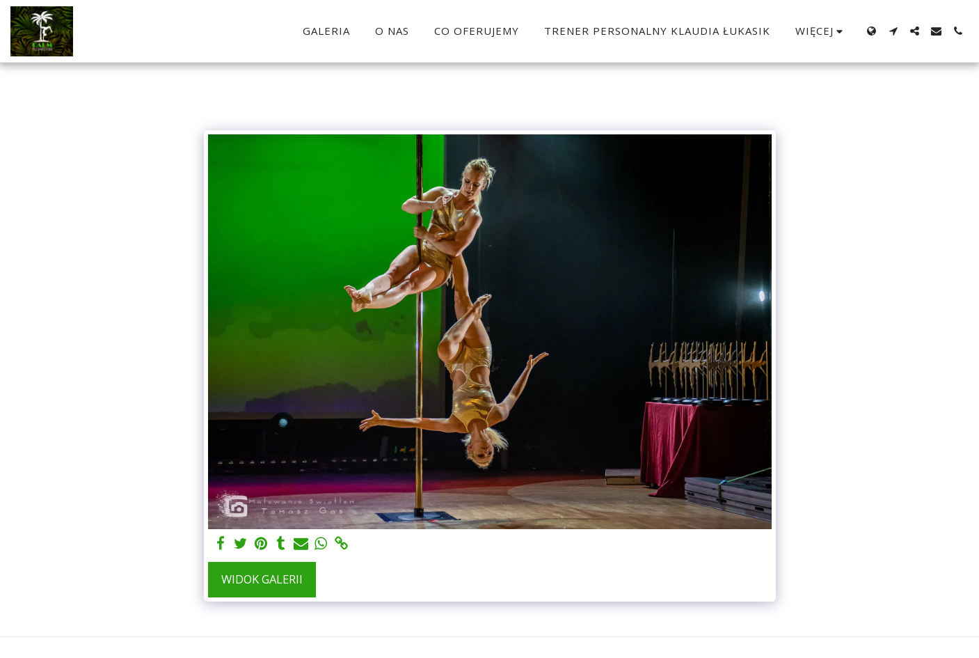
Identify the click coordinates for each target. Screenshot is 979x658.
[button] (893, 31)
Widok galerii (262, 579)
